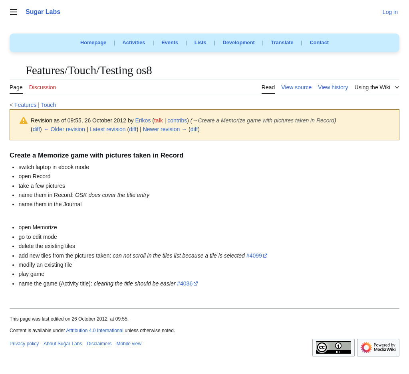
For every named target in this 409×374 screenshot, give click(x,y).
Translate (282, 42)
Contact (319, 42)
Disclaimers (99, 343)
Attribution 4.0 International (94, 330)
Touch (48, 105)
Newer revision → (165, 129)
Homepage (93, 42)
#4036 (185, 283)
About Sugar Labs (63, 343)
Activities (134, 42)
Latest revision (107, 129)
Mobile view (128, 343)
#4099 (254, 255)
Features (25, 105)
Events (169, 42)
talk (158, 120)
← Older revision (64, 129)
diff (36, 129)
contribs (177, 120)
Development (238, 42)
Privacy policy (24, 343)
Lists (200, 42)
